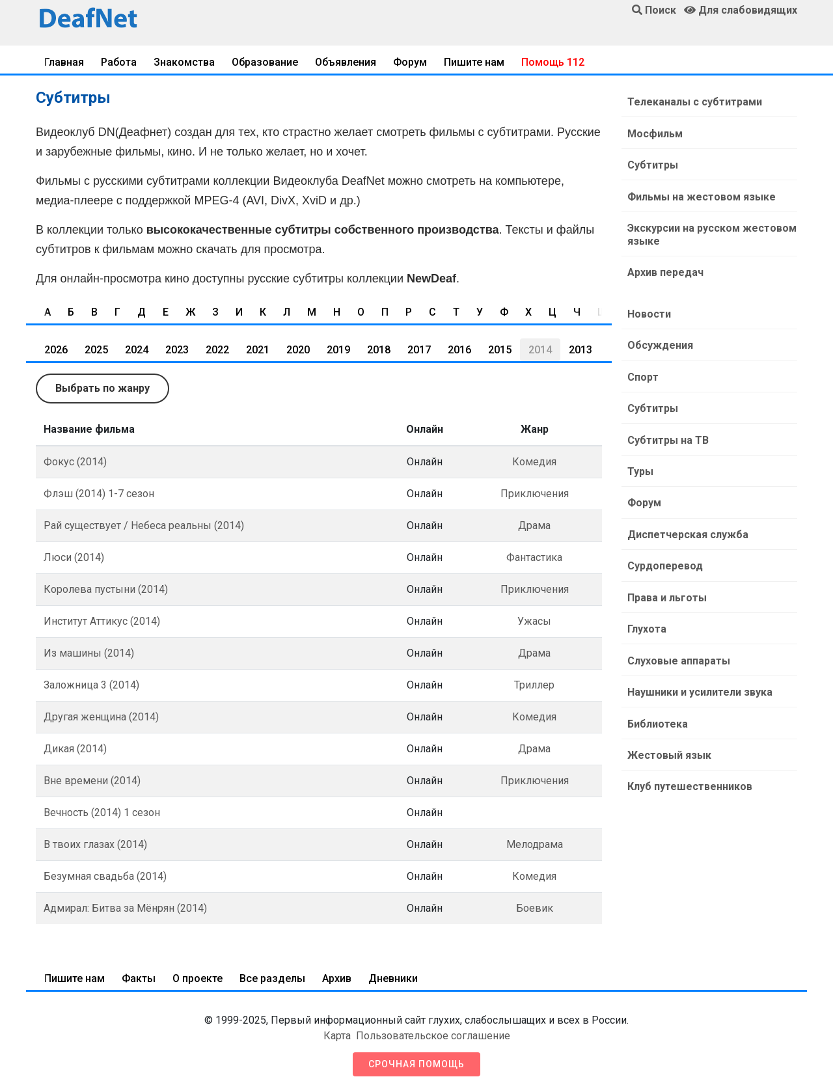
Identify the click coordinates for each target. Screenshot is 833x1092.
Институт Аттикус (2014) (102, 621)
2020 (298, 350)
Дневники (393, 978)
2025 (96, 350)
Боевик (534, 908)
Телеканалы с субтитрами (694, 102)
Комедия (534, 462)
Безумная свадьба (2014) (105, 876)
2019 (338, 350)
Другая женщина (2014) (101, 717)
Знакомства (184, 62)
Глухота (646, 624)
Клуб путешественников (689, 780)
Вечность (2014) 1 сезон (102, 812)
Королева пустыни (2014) (106, 589)
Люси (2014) (74, 557)
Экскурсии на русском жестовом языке (711, 233)
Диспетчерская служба (687, 531)
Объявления (345, 62)
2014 (540, 350)
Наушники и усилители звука (699, 687)
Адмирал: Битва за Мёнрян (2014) (125, 908)
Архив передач (665, 271)
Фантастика (534, 557)
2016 (459, 350)
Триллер (534, 685)
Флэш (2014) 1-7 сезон (99, 493)
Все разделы (272, 978)
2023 (177, 350)
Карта (337, 1036)
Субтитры (652, 164)
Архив (336, 978)
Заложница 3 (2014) (91, 685)
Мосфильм (654, 133)
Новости (648, 312)
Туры (640, 468)
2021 (257, 350)
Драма (534, 525)
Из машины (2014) (89, 653)
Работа (119, 62)
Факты (139, 978)
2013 (580, 350)
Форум (410, 62)
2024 (136, 350)
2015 (500, 350)
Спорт (642, 374)
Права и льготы (666, 593)
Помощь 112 (552, 62)
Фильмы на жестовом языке (701, 195)
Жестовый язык (669, 749)
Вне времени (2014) (92, 780)
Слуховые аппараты (678, 655)
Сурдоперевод (664, 562)
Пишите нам (474, 62)
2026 (56, 350)
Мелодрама (534, 844)
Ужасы (534, 621)
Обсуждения (659, 343)
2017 (419, 350)
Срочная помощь (416, 1064)
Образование (265, 62)
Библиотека (657, 718)
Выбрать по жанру (102, 388)
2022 (217, 350)
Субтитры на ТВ (667, 437)
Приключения (534, 493)
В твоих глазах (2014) (95, 844)
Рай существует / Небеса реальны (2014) (144, 525)
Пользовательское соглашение (433, 1036)
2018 (378, 350)
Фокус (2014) (75, 462)
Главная (64, 62)
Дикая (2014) (75, 749)
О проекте (197, 978)
